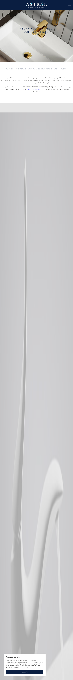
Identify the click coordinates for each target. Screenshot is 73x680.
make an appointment (34, 89)
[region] (25, 665)
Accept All (25, 672)
